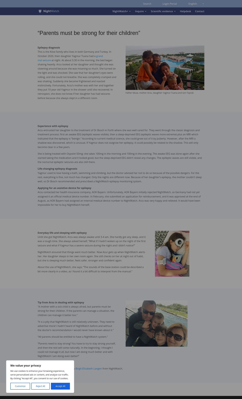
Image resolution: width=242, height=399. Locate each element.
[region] (40, 376)
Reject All (40, 386)
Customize (20, 386)
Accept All (60, 386)
